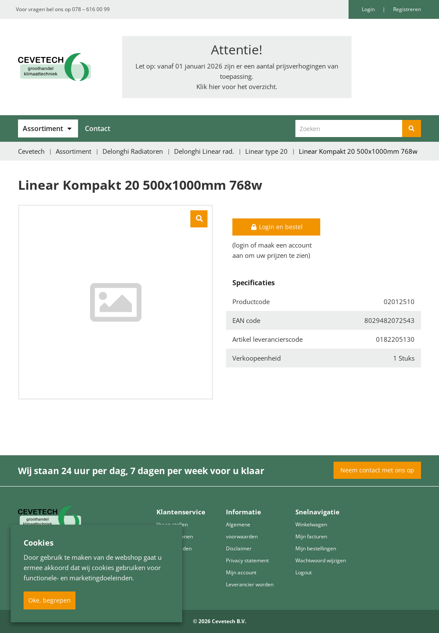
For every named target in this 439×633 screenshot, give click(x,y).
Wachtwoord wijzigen (320, 560)
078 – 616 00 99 (91, 9)
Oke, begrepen (49, 600)
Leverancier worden (250, 584)
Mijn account (241, 572)
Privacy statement (247, 560)
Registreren (407, 9)
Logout (303, 572)
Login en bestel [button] (276, 227)
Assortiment (43, 128)
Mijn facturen (311, 536)
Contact (97, 128)
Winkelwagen (311, 524)
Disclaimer (239, 548)
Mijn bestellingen (315, 548)
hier (214, 86)
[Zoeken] (411, 128)
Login (369, 9)
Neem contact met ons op (377, 470)
